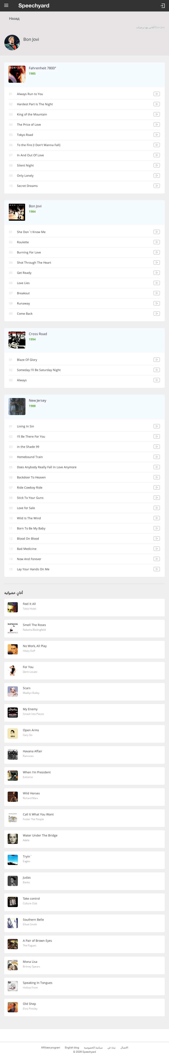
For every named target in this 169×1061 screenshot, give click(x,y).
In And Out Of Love (30, 155)
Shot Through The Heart (34, 262)
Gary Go (27, 735)
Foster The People (33, 819)
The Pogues (29, 945)
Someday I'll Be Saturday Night (39, 370)
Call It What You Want (38, 814)
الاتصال (124, 1047)
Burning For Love (29, 252)
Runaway (23, 303)
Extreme (28, 777)
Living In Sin (25, 426)
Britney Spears (31, 966)
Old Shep (29, 1004)
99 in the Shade (28, 447)
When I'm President (37, 772)
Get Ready (24, 273)
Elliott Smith (30, 924)
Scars (27, 688)
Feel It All (29, 604)
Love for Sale (26, 508)
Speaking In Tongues (37, 983)
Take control (31, 898)
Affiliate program (50, 1047)
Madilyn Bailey (31, 693)
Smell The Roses (34, 625)
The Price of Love (29, 124)
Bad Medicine (26, 549)
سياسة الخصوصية (93, 1047)
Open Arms (31, 730)
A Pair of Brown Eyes (37, 941)
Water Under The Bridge (40, 835)
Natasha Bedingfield (34, 629)
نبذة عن (112, 1047)
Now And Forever (29, 559)
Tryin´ (27, 856)
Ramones (28, 756)
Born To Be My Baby (31, 528)
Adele (26, 840)
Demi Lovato (30, 672)
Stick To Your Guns (30, 498)
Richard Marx (30, 798)
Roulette (23, 242)
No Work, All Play (35, 646)
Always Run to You (30, 94)
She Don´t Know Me (31, 232)
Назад (14, 18)
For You (28, 667)
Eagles (26, 861)
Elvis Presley (30, 1008)
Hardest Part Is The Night (35, 104)
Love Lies (23, 283)
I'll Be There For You (31, 436)
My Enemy (30, 709)
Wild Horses (31, 793)
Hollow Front (30, 987)
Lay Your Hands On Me (33, 569)
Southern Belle (33, 919)
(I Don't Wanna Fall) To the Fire (38, 145)
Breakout (23, 293)
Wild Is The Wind (29, 518)
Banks (26, 882)
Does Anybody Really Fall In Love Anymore (47, 467)
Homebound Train (30, 457)
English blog (72, 1047)
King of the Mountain (32, 114)
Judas (27, 877)
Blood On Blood (28, 538)
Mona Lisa (30, 962)
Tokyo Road (25, 135)
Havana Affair (32, 751)
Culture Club (30, 903)
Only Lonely (25, 176)
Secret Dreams (27, 186)
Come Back (24, 313)
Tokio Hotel (29, 608)
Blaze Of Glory (27, 360)
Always (22, 380)
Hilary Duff (29, 651)
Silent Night (25, 165)
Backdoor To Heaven (31, 477)
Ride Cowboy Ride (29, 487)
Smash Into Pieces (33, 714)
